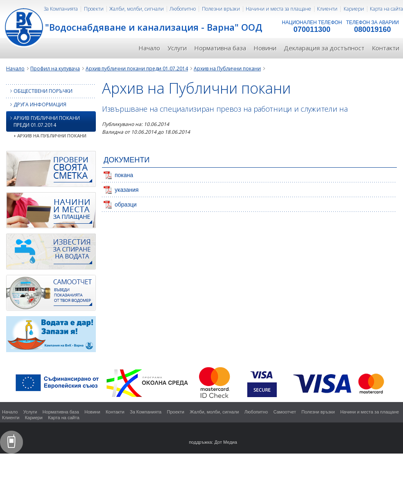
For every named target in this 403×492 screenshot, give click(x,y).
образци (125, 204)
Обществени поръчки (39, 91)
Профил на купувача (55, 68)
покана (124, 175)
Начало (149, 48)
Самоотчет (284, 411)
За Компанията (61, 8)
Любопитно (183, 8)
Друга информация (36, 104)
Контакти (385, 48)
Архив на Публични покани (227, 68)
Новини (265, 48)
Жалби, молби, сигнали (136, 8)
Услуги (177, 48)
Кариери (354, 8)
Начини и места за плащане (278, 8)
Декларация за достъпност (324, 48)
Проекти (94, 8)
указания (126, 189)
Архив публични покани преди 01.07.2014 (137, 68)
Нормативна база (220, 48)
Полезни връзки (221, 8)
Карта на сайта (386, 8)
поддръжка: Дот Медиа (213, 442)
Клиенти (327, 8)
